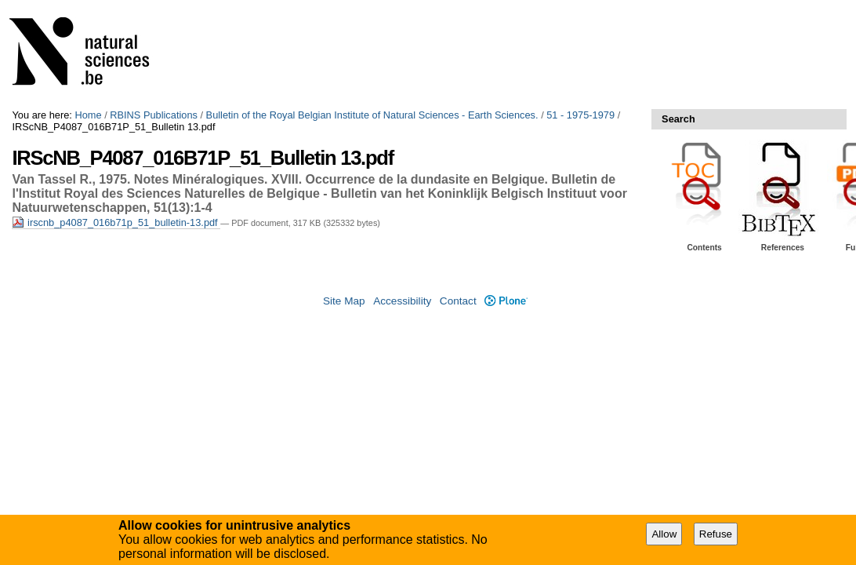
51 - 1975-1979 (580, 115)
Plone (506, 301)
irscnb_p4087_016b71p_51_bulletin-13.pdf (116, 222)
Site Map (344, 301)
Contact (458, 301)
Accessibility (402, 301)
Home (87, 115)
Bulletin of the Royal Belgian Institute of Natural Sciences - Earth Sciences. (372, 115)
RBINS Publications (154, 115)
